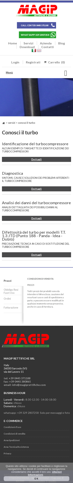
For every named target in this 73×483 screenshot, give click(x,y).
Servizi (28, 43)
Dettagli (36, 159)
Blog (61, 43)
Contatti (47, 47)
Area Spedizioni (12, 440)
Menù (9, 72)
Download (27, 47)
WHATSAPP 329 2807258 (35, 34)
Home (12, 43)
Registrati (33, 62)
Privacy (7, 453)
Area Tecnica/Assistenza (16, 447)
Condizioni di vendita (14, 433)
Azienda (46, 43)
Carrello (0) (56, 62)
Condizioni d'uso (12, 427)
